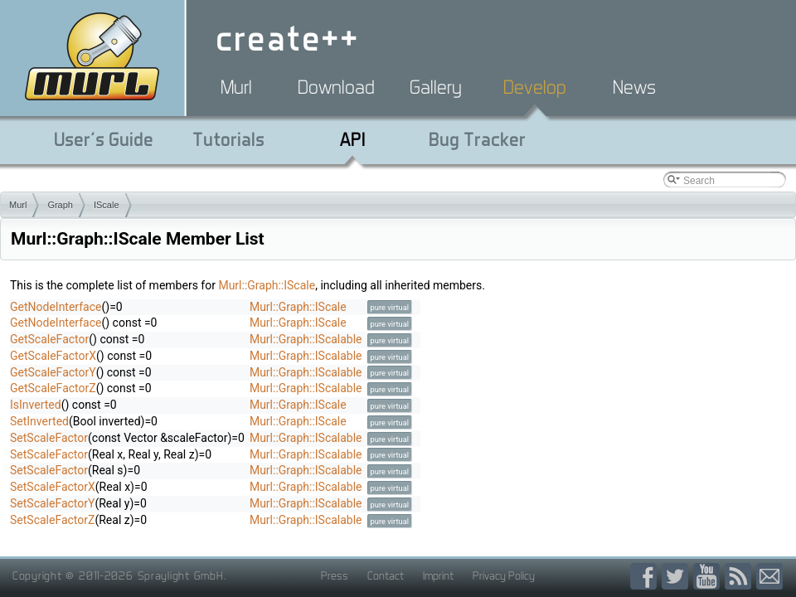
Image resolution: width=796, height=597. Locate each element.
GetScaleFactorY (53, 372)
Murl (236, 87)
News (634, 87)
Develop (534, 87)
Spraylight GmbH (181, 575)
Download (336, 87)
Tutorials (228, 139)
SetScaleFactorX (52, 486)
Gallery (436, 87)
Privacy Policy (504, 575)
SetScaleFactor (49, 437)
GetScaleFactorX (53, 355)
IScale (106, 205)
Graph (60, 205)
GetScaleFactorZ (53, 388)
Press (334, 575)
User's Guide (103, 139)
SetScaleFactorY (52, 503)
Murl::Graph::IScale (266, 285)
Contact (385, 575)
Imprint (438, 575)
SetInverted (39, 421)
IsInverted (35, 404)
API (353, 139)
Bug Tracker (477, 139)
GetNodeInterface (55, 306)
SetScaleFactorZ (52, 520)
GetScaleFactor (49, 339)
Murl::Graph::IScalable (306, 339)
